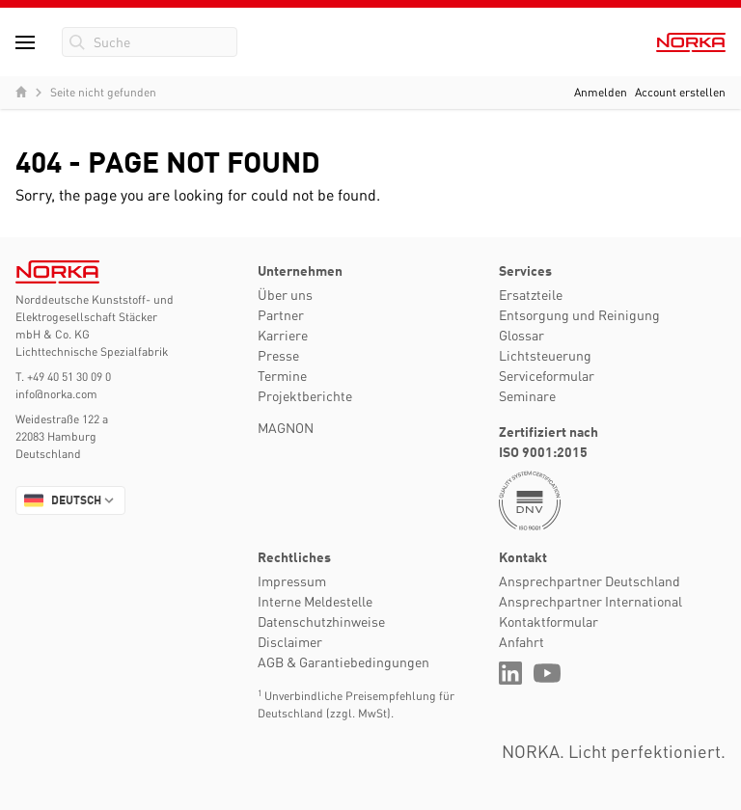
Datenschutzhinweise (321, 621)
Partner (281, 314)
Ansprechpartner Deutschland (589, 580)
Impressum (292, 580)
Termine (282, 375)
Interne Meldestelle (315, 600)
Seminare (527, 395)
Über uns (285, 294)
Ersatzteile (531, 294)
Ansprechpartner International (590, 600)
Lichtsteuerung (545, 355)
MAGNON (286, 427)
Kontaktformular (548, 621)
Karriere (283, 334)
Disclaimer (290, 641)
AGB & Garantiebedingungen (343, 661)
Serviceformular (546, 375)
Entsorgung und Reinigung (579, 314)
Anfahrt (521, 641)
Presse (278, 355)
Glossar (521, 334)
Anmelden (600, 92)
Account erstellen (680, 92)
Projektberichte (305, 395)
